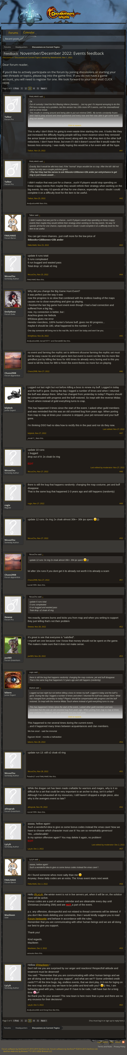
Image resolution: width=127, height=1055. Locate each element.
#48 (121, 471)
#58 (121, 884)
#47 (121, 433)
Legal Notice (102, 1042)
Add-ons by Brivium (27, 1051)
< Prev (16, 88)
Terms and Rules (105, 1046)
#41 (121, 150)
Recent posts (12, 38)
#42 (121, 198)
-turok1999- (32, 585)
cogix (7, 505)
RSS (123, 1042)
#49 (121, 503)
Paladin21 (31, 776)
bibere (8, 692)
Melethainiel (56, 57)
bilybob (9, 407)
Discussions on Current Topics (27, 57)
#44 (121, 274)
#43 (121, 245)
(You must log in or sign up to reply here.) (106, 1020)
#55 (121, 771)
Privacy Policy (119, 1046)
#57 (121, 849)
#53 (121, 656)
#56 (121, 807)
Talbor (8, 116)
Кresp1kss (48, 1010)
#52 (121, 627)
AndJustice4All (33, 203)
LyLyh (8, 844)
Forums (13, 33)
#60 (121, 1005)
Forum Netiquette (37, 918)
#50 (121, 538)
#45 (121, 336)
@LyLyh (38, 894)
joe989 (8, 657)
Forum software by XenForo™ (74, 1049)
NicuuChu (10, 276)
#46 (121, 371)
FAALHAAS (10, 235)
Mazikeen (10, 915)
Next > (44, 88)
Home (117, 1042)
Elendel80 (59, 341)
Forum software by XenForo (26, 1049)
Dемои (8, 617)
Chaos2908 (10, 373)
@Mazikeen (42, 965)
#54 (121, 742)
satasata (30, 953)
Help (112, 1042)
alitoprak (10, 808)
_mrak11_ (31, 438)
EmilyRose (10, 311)
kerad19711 (45, 341)
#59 (121, 948)
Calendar (29, 32)
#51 (121, 580)
